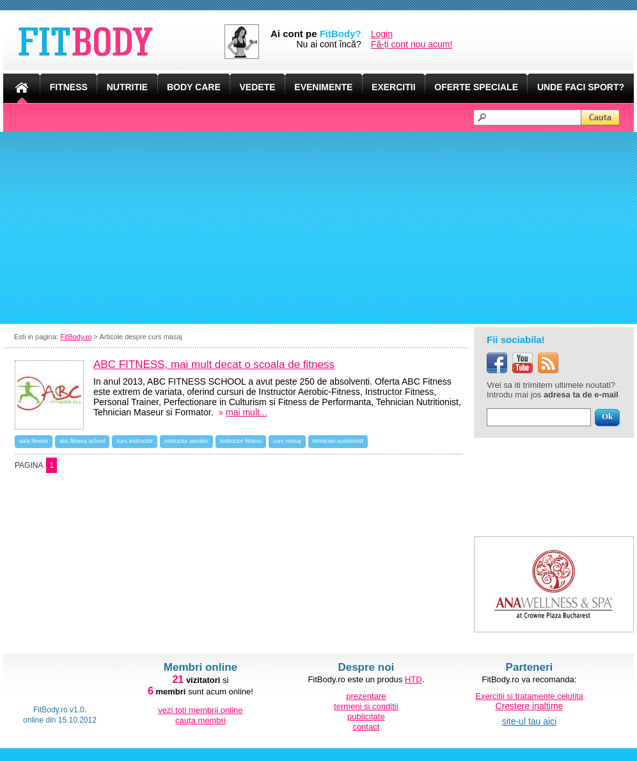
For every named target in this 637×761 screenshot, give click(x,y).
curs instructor (134, 441)
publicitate (366, 716)
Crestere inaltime (529, 706)
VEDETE (258, 87)
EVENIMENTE (323, 87)
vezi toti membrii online (200, 710)
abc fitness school (82, 441)
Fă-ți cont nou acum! (412, 44)
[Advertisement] (318, 227)
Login (382, 34)
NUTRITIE (127, 87)
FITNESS (69, 87)
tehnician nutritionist (338, 441)
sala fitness (33, 441)
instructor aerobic (186, 441)
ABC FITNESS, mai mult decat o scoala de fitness (213, 364)
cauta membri (200, 720)
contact (365, 727)
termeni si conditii (366, 706)
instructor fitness (241, 441)
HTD (413, 679)
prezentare (366, 696)
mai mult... (246, 412)
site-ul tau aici (529, 721)
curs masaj (287, 441)
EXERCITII (393, 87)
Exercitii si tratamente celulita (529, 696)
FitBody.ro (75, 336)
